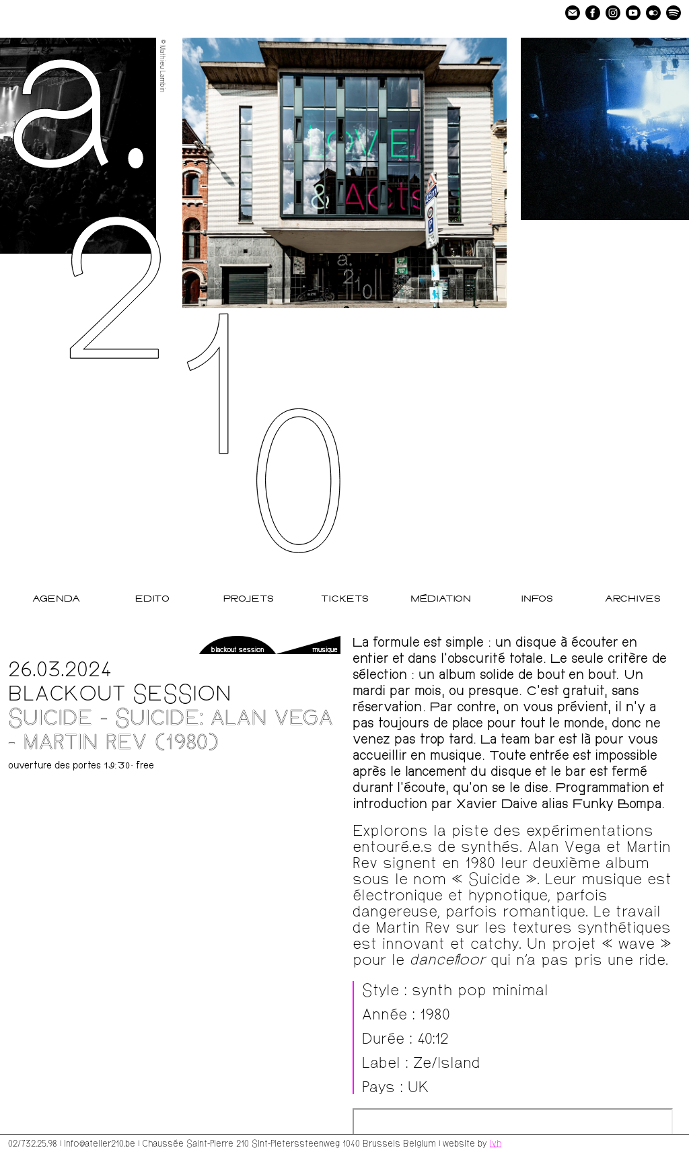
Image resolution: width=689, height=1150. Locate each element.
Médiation (440, 599)
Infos (537, 599)
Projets (248, 599)
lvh (495, 1142)
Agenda (56, 599)
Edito (152, 599)
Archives (633, 599)
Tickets (345, 599)
